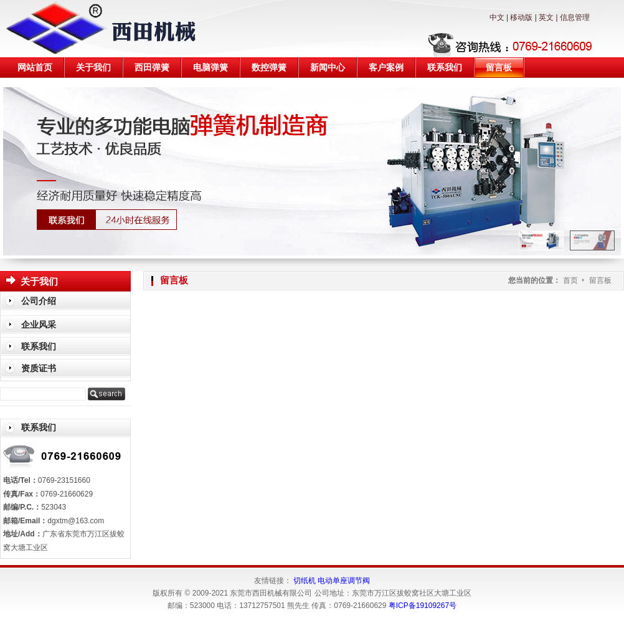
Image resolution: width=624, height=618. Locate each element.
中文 (496, 17)
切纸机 (304, 580)
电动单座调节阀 (344, 580)
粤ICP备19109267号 (422, 605)
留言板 (600, 280)
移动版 (521, 17)
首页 (570, 280)
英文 (546, 17)
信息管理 (575, 17)
